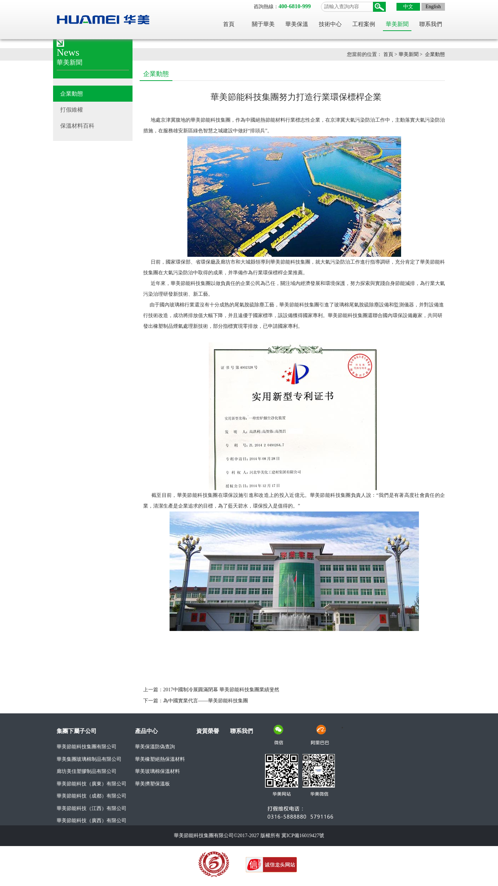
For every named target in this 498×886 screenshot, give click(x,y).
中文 (408, 6)
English (433, 6)
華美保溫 (296, 24)
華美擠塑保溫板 (152, 783)
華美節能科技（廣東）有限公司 (91, 783)
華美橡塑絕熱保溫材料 (160, 759)
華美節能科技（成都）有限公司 (91, 796)
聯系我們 (430, 24)
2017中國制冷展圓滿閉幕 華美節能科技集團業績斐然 (221, 689)
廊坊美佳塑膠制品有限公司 (86, 771)
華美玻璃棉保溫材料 (157, 771)
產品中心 (146, 731)
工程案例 (363, 24)
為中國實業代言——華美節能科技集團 (205, 700)
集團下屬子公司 (77, 731)
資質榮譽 (207, 731)
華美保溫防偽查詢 (155, 746)
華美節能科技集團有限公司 (86, 746)
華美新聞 (397, 24)
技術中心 (330, 24)
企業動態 (435, 54)
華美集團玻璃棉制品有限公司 (89, 759)
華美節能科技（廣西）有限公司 (91, 820)
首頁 (228, 24)
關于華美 (263, 24)
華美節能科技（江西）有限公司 (91, 808)
